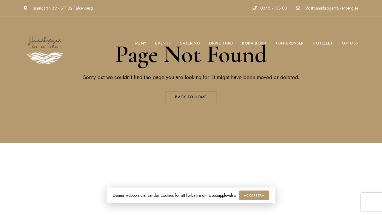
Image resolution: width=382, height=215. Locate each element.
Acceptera (254, 195)
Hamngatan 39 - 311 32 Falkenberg (58, 8)
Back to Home (191, 97)
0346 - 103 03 (269, 8)
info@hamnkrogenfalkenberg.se (327, 8)
